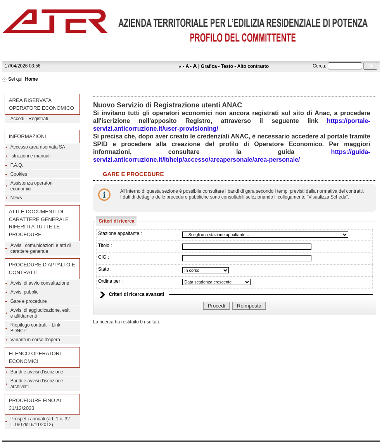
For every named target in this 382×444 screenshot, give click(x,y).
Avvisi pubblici (25, 292)
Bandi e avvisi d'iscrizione (36, 372)
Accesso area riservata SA (37, 147)
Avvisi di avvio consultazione (39, 283)
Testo (227, 66)
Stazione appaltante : (120, 233)
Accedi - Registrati (29, 118)
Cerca (319, 66)
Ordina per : (110, 281)
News (16, 197)
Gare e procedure (28, 301)
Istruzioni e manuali (30, 156)
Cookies (18, 174)
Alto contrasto (253, 66)
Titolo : (105, 245)
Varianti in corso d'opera (35, 339)
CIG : (103, 257)
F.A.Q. (16, 165)
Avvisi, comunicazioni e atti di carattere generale (40, 248)
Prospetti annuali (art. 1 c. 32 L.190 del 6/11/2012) (40, 421)
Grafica (209, 66)
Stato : (105, 269)
